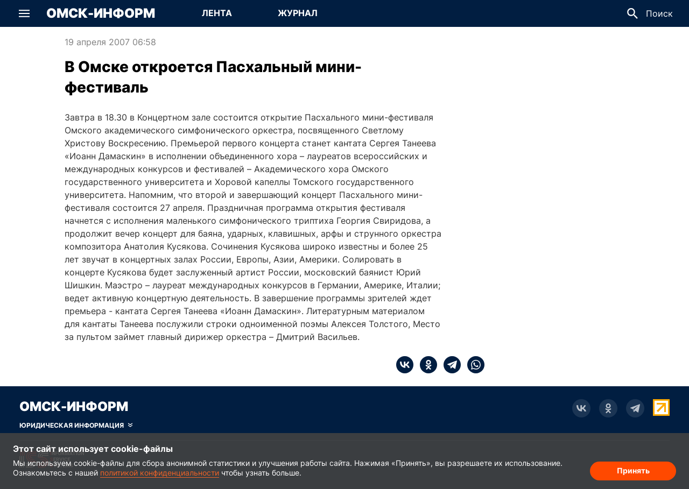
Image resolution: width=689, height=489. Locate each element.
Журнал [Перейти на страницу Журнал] (298, 13)
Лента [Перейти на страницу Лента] (217, 13)
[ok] (425, 364)
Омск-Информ (100, 13)
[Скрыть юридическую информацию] (75, 425)
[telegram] (449, 364)
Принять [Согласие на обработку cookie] (633, 470)
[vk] (404, 364)
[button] (24, 13)
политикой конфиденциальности (159, 472)
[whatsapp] (472, 364)
